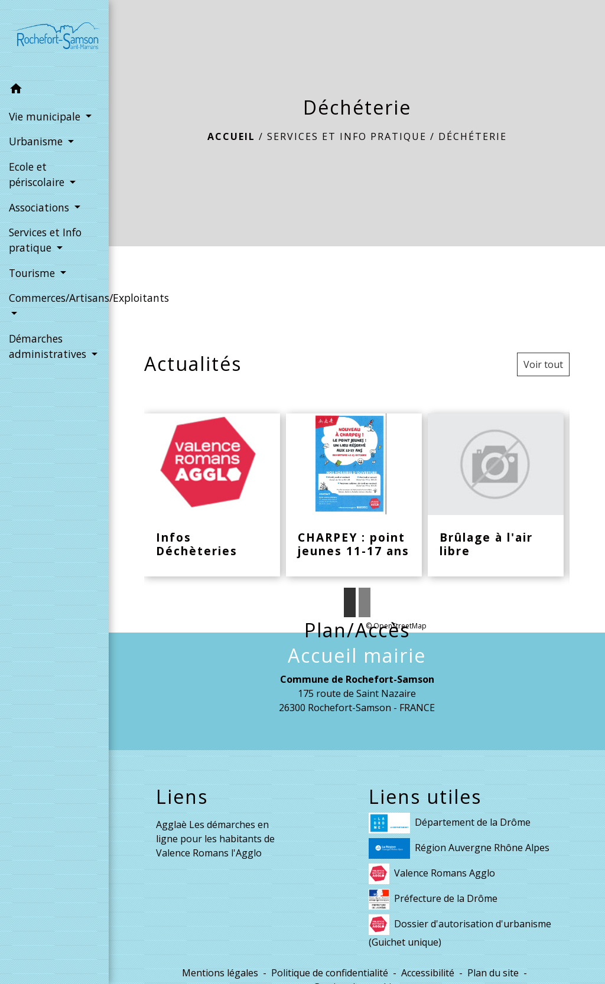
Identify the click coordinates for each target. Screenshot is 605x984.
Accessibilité (427, 972)
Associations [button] (40, 207)
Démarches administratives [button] (49, 346)
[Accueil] (54, 38)
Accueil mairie (357, 655)
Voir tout (543, 364)
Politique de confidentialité (329, 972)
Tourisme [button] (33, 273)
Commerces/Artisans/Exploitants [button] (54, 298)
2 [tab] (364, 602)
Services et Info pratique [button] (45, 240)
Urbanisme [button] (37, 141)
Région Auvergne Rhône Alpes (459, 848)
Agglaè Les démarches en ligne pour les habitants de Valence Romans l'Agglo (215, 838)
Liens (182, 797)
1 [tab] (350, 602)
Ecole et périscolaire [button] (38, 174)
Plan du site (493, 972)
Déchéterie (472, 136)
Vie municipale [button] (46, 116)
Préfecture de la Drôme (433, 899)
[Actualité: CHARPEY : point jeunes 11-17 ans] (354, 495)
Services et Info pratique (347, 136)
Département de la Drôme (450, 823)
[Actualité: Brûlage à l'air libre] (496, 495)
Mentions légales (220, 972)
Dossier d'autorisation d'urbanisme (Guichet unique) (460, 931)
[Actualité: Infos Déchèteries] (212, 495)
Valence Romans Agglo (432, 874)
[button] (54, 90)
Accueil (231, 136)
